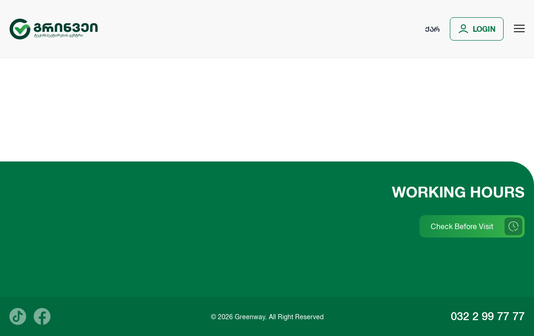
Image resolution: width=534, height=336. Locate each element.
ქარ (432, 29)
